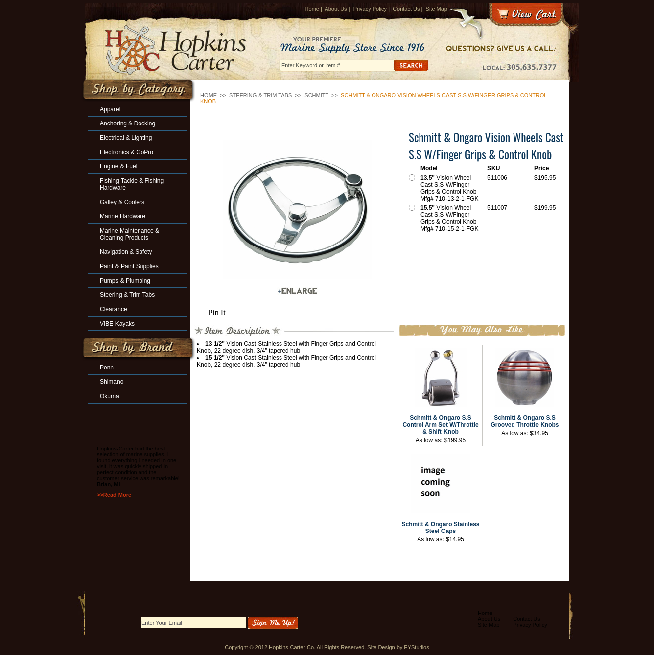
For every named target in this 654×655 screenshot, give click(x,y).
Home (312, 9)
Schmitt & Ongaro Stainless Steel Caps (440, 527)
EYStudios (416, 647)
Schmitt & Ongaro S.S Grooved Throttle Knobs (525, 421)
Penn (107, 367)
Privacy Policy (370, 9)
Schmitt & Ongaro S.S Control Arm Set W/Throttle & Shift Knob (440, 424)
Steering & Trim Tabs (260, 95)
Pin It (217, 312)
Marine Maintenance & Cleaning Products (129, 234)
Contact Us (406, 9)
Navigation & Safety (126, 251)
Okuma (109, 396)
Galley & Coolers (122, 202)
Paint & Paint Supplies (129, 266)
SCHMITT (316, 95)
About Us (336, 9)
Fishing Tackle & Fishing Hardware (132, 184)
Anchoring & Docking (127, 123)
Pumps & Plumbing (125, 280)
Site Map (436, 9)
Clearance (113, 309)
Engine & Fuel (118, 166)
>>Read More (114, 495)
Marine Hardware (122, 216)
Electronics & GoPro (126, 152)
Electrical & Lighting (126, 137)
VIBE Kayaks (117, 323)
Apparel (110, 109)
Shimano (111, 381)
